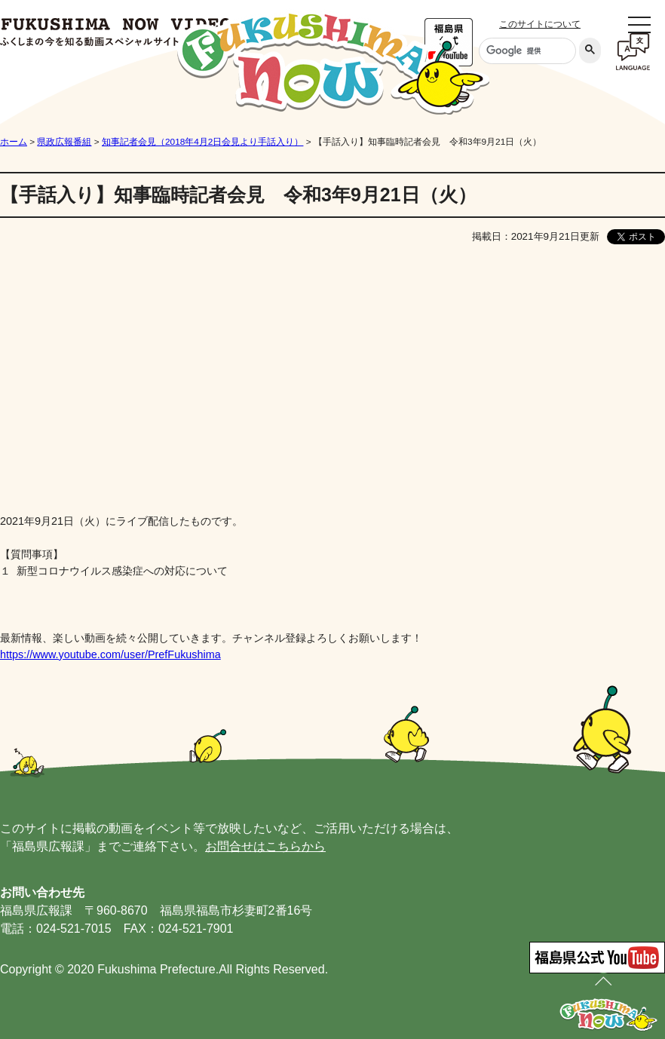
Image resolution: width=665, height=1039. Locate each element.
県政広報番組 (64, 141)
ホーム (13, 141)
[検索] (525, 51)
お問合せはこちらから (265, 846)
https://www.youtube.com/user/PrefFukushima (110, 654)
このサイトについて (540, 24)
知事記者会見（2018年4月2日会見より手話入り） (202, 141)
